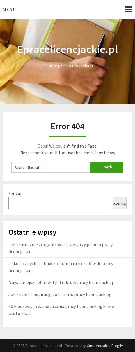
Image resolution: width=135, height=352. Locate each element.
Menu (9, 9)
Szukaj (14, 194)
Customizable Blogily (105, 345)
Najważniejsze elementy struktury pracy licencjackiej (60, 282)
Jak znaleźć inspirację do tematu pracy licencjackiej (59, 294)
